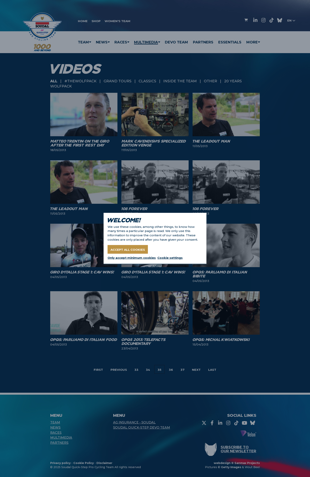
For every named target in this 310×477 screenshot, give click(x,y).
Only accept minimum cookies (132, 257)
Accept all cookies (128, 250)
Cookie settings (170, 258)
